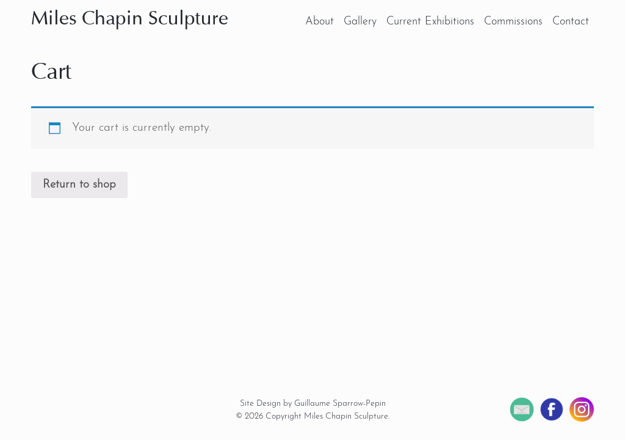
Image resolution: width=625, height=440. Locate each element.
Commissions (513, 22)
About (319, 22)
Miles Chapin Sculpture (129, 19)
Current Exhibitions (430, 22)
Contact (570, 22)
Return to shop (79, 185)
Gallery (360, 22)
